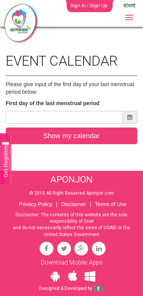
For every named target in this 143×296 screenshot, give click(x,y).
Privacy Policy (35, 204)
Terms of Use (110, 204)
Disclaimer (73, 204)
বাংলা (129, 6)
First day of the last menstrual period (53, 103)
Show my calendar (71, 136)
